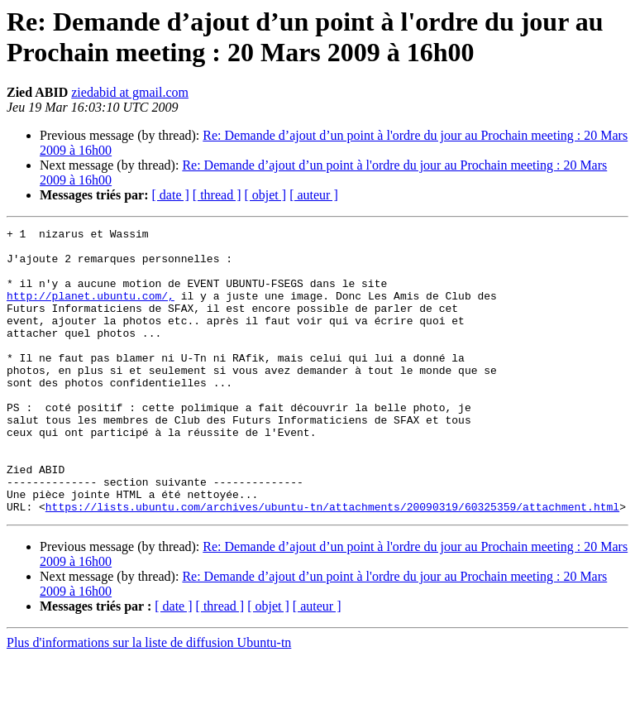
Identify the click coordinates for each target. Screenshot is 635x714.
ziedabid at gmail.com (130, 92)
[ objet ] (265, 195)
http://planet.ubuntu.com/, (90, 310)
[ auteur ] (313, 195)
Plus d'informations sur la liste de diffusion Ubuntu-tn (149, 699)
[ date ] (170, 195)
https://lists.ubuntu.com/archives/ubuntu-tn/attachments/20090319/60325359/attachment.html (332, 563)
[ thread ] (217, 195)
